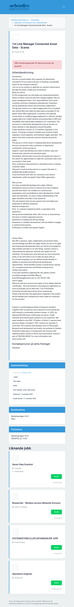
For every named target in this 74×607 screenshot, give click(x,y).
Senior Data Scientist (22, 464)
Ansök (56, 476)
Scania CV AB (26, 373)
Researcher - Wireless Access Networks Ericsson (36, 503)
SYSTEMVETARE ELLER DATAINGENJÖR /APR (35, 538)
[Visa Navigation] (64, 7)
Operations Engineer (22, 574)
